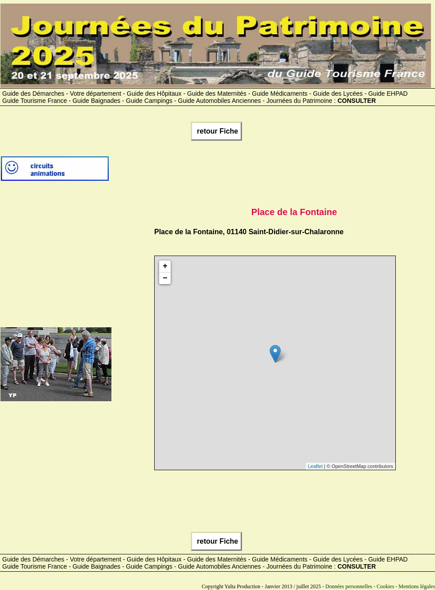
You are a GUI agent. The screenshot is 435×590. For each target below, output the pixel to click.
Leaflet (315, 466)
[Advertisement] (272, 172)
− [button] (165, 278)
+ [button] (165, 266)
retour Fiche (216, 131)
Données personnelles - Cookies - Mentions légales (380, 586)
